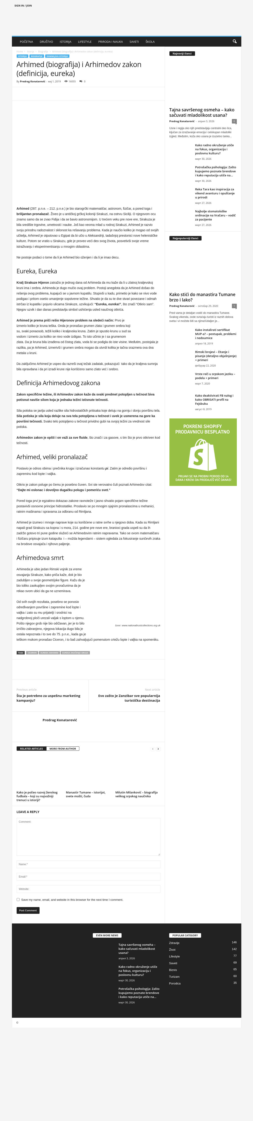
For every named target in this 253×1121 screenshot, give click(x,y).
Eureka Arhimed (49, 652)
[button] (235, 42)
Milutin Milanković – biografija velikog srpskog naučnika (136, 794)
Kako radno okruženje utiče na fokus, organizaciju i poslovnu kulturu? (214, 149)
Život (172, 949)
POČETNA (26, 42)
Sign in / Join (23, 5)
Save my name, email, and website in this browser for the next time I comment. (72, 899)
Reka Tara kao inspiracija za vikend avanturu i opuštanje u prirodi (215, 193)
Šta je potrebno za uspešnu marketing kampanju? (48, 698)
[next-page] (158, 748)
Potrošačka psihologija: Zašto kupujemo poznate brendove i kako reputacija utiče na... (215, 171)
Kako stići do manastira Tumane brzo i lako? (202, 297)
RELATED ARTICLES (31, 748)
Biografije (43, 51)
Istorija (30, 51)
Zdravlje (174, 943)
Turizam (174, 976)
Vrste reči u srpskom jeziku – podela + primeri (215, 376)
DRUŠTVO (46, 42)
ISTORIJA (65, 42)
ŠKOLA (150, 42)
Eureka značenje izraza (75, 652)
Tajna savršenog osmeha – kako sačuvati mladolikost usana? (202, 112)
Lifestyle (174, 956)
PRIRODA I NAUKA (110, 42)
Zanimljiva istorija (57, 56)
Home (20, 51)
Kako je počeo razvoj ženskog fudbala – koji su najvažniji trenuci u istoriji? (37, 796)
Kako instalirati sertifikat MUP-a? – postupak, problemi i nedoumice (215, 334)
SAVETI (134, 42)
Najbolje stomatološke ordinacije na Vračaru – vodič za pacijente (215, 215)
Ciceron (32, 652)
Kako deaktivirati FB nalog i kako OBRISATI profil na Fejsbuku (214, 399)
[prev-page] (153, 748)
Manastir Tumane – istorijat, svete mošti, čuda (86, 794)
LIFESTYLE (85, 42)
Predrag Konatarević (32, 81)
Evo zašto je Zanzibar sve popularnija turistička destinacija (129, 698)
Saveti (173, 963)
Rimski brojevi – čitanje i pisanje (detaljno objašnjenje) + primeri (216, 356)
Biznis (173, 970)
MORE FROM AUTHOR (63, 748)
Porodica (175, 983)
